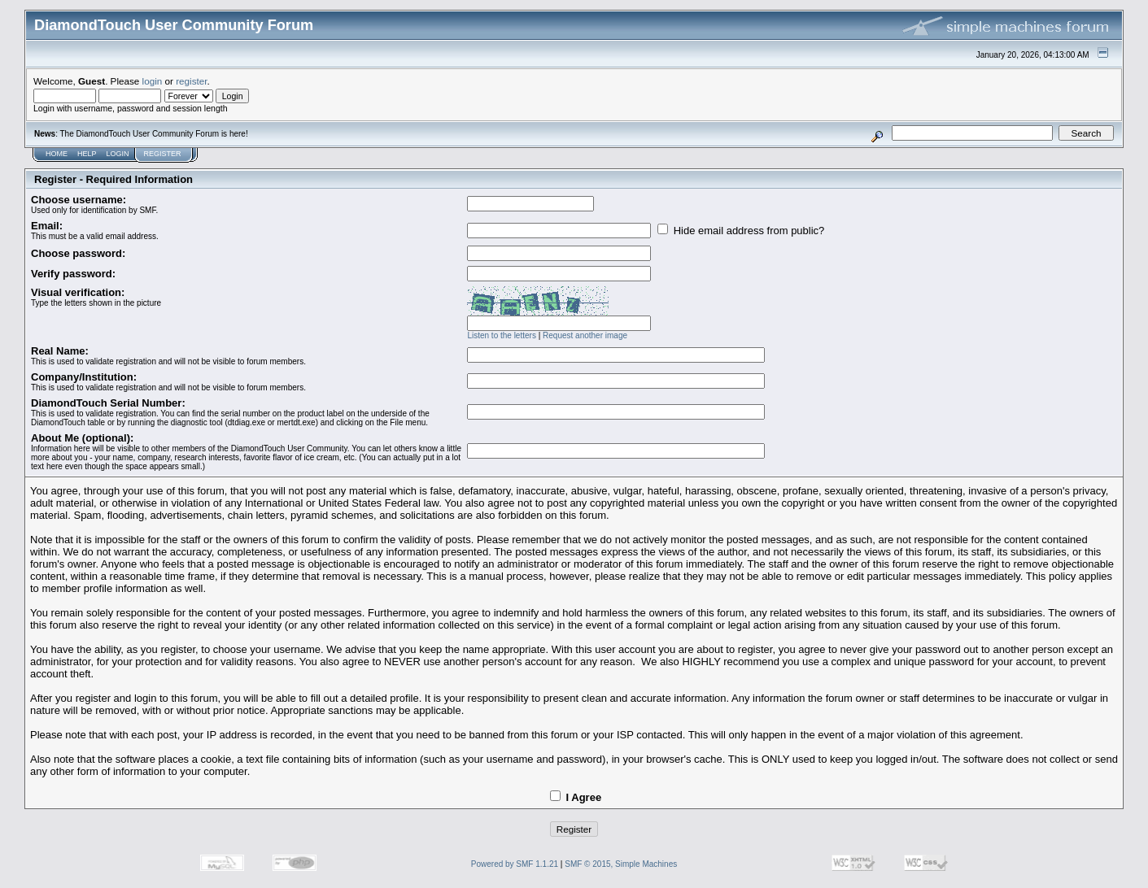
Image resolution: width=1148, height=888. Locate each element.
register (191, 81)
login (152, 81)
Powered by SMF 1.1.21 (514, 864)
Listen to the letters (501, 335)
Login (118, 154)
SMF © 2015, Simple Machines (621, 864)
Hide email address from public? (740, 230)
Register (162, 154)
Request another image (585, 335)
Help (87, 154)
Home (57, 154)
